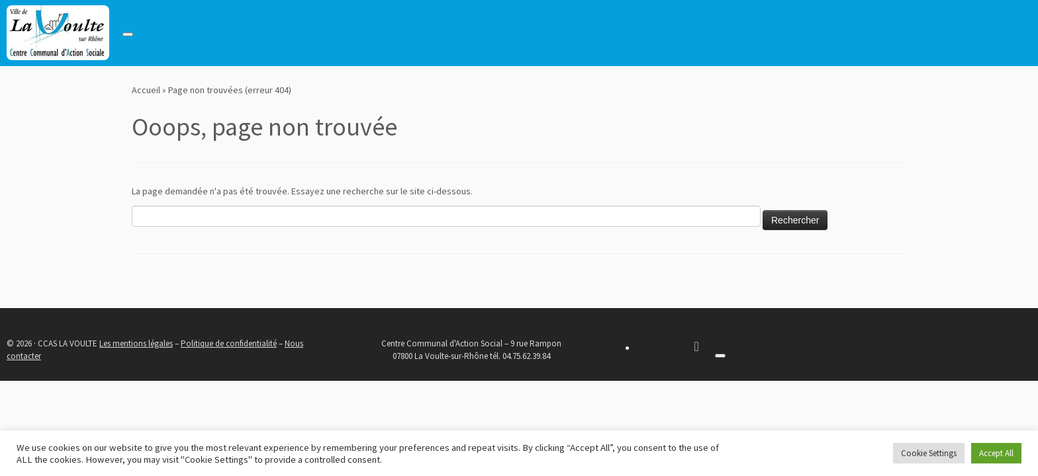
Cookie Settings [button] (929, 453)
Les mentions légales (136, 343)
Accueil (146, 90)
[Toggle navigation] (127, 34)
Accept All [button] (996, 453)
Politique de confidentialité (229, 343)
